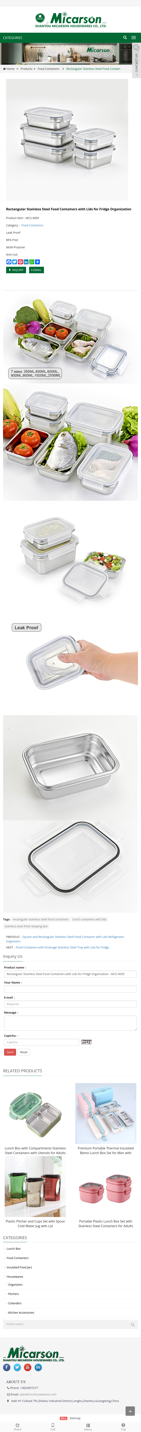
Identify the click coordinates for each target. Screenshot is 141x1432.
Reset (23, 1052)
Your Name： (13, 982)
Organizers (15, 1284)
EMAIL (37, 270)
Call (52, 1426)
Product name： (15, 967)
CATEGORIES (12, 38)
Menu (88, 1426)
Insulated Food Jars (19, 1267)
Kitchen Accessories (21, 1312)
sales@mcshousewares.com (38, 1394)
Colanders (15, 1303)
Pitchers (13, 1294)
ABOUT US (15, 1382)
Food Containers (48, 69)
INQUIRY (16, 270)
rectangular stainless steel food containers (41, 919)
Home (11, 69)
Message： (11, 1012)
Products (26, 69)
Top (123, 1426)
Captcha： (11, 1036)
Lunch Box (14, 1249)
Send (10, 1052)
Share (17, 1426)
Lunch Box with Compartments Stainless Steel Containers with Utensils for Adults (35, 1150)
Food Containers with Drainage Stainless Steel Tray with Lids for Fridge (62, 947)
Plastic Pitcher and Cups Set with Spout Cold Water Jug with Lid (35, 1223)
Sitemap (75, 1418)
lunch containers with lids (89, 919)
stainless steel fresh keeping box (26, 926)
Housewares (15, 1277)
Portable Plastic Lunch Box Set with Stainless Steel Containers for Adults (106, 1223)
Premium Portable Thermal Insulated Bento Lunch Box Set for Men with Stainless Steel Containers (106, 1153)
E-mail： (10, 997)
